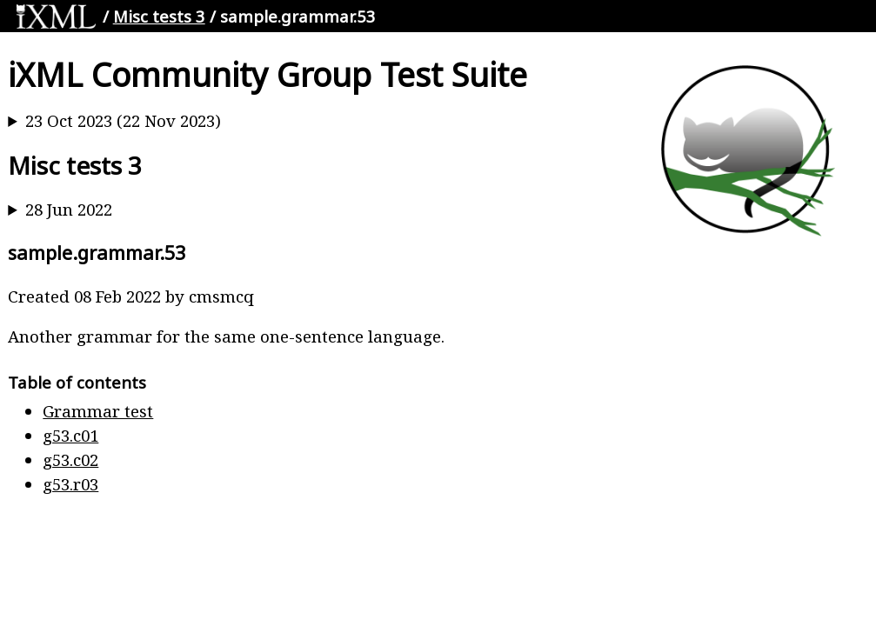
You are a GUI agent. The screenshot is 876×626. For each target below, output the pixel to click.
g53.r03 (70, 484)
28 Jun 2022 (68, 209)
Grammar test (98, 411)
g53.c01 (70, 435)
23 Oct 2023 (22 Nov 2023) (123, 120)
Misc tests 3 (159, 16)
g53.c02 (70, 459)
